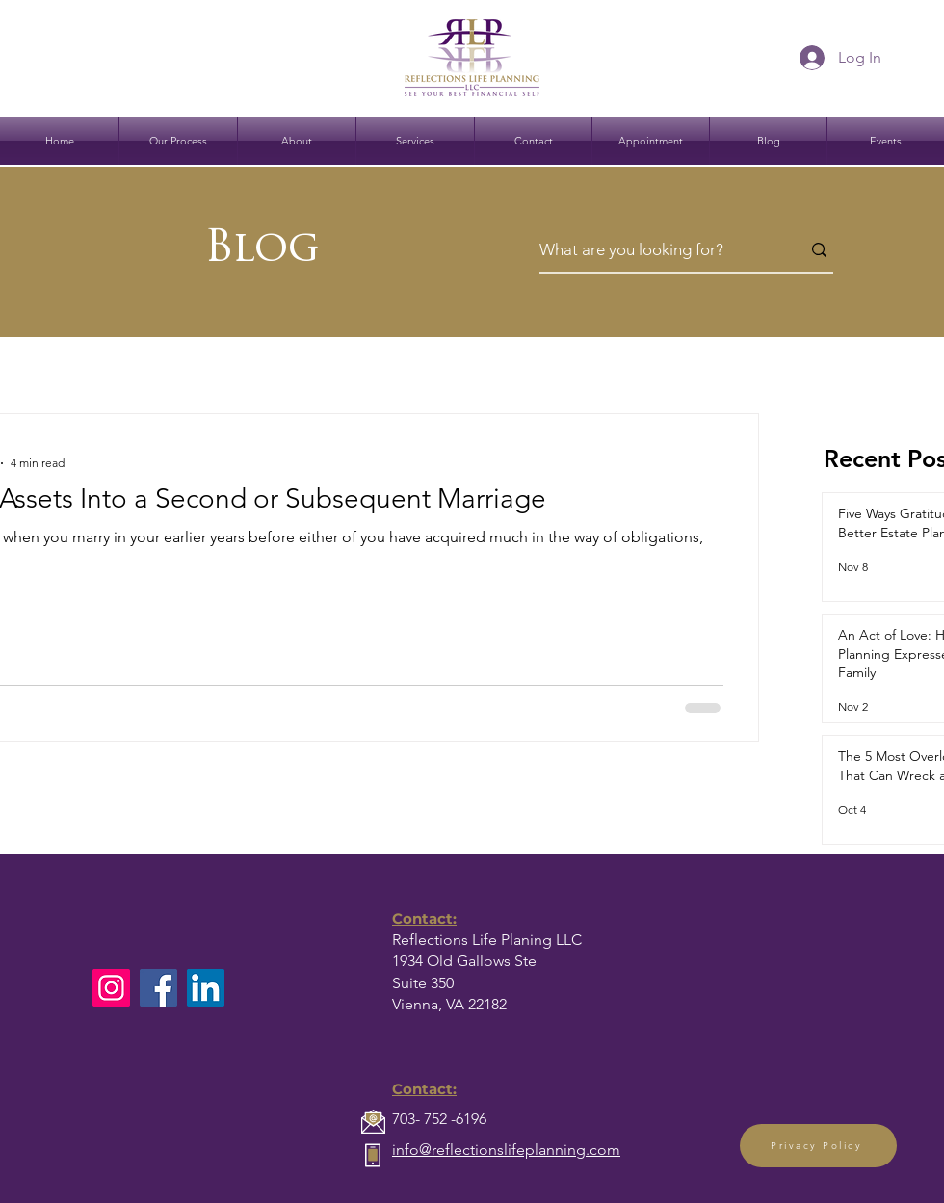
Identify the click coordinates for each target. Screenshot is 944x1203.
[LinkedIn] (205, 988)
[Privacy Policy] (818, 1145)
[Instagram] (111, 988)
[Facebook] (158, 988)
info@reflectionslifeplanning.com (506, 1149)
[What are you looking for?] (655, 250)
